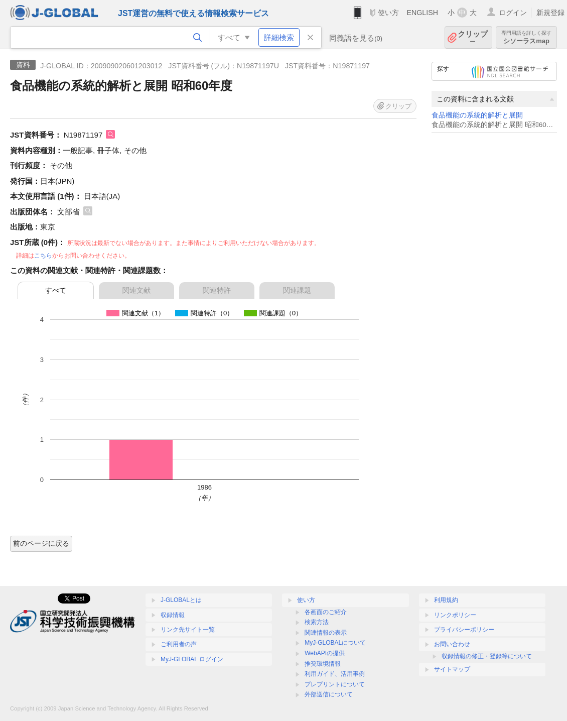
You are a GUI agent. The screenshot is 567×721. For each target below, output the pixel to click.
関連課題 (297, 290)
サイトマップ (452, 669)
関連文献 (136, 290)
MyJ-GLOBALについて (335, 642)
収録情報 (173, 615)
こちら (43, 255)
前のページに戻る (41, 543)
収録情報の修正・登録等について (487, 656)
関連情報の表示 (326, 632)
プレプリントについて (335, 684)
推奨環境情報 (323, 663)
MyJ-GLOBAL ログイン (192, 659)
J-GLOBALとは (181, 600)
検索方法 (317, 622)
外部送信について (329, 694)
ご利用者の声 (179, 644)
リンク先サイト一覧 (188, 629)
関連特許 (217, 290)
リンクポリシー (455, 615)
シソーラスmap (526, 37)
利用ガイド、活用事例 (335, 673)
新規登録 (550, 13)
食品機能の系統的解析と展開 (477, 115)
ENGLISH (422, 13)
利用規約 (446, 600)
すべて (55, 290)
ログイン (513, 13)
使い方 (388, 13)
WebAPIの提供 (325, 653)
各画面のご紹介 (326, 612)
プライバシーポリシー (464, 629)
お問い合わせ (452, 644)
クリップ (473, 37)
